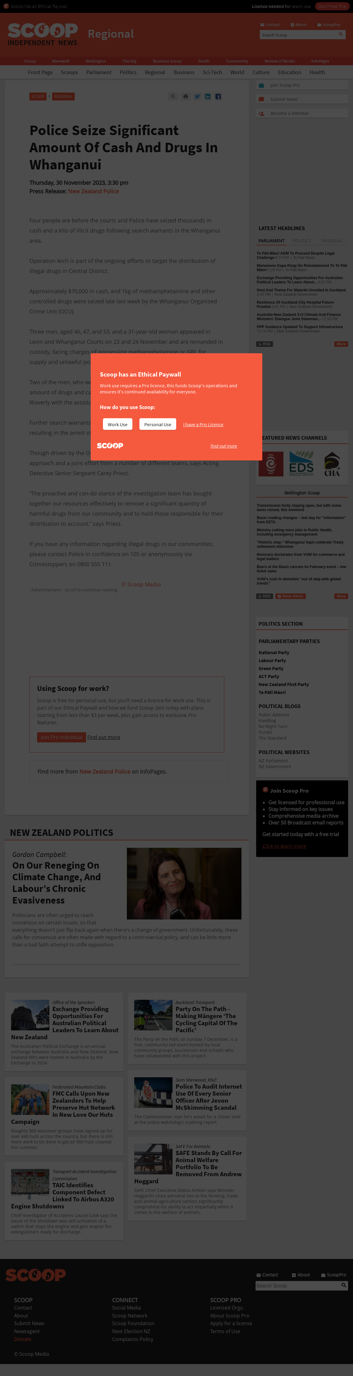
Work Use (117, 424)
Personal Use (157, 424)
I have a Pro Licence (203, 424)
